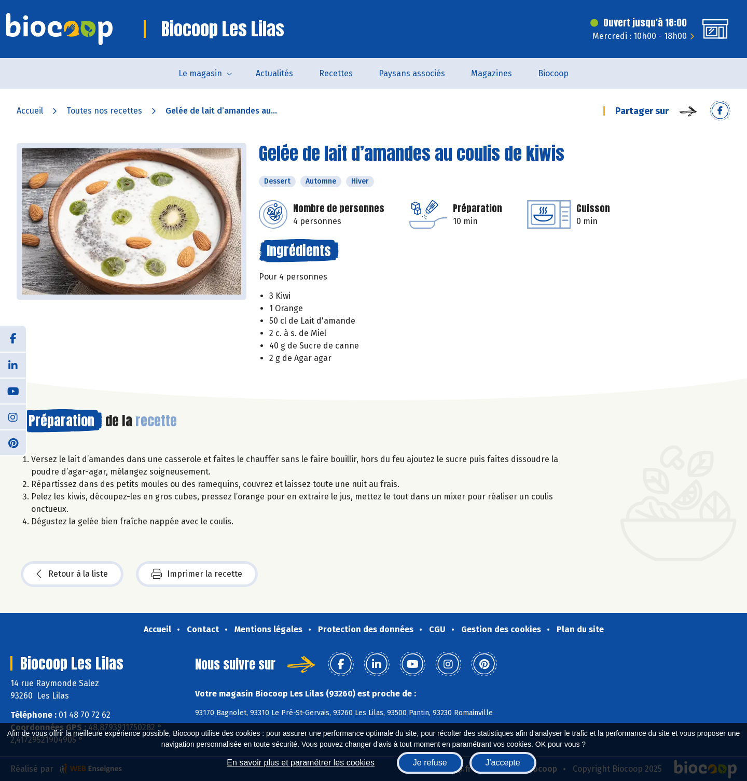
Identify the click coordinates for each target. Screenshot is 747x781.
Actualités (274, 73)
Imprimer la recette (196, 574)
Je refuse (430, 762)
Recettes (336, 73)
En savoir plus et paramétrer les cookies (301, 762)
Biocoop (553, 73)
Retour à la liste (72, 574)
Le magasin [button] (200, 73)
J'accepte (503, 762)
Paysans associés (412, 73)
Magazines (491, 73)
